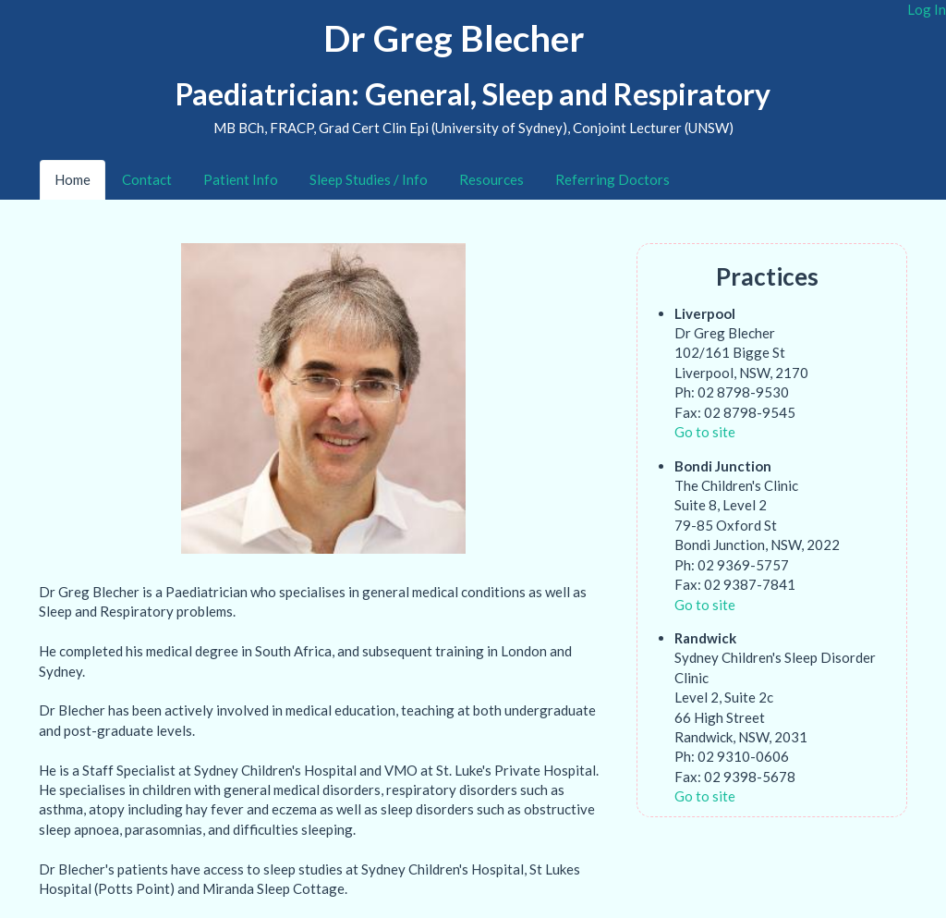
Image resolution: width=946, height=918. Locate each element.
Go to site (704, 431)
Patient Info (240, 179)
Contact (147, 179)
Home (73, 179)
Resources (491, 179)
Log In (926, 9)
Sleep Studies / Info (368, 179)
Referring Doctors (612, 179)
